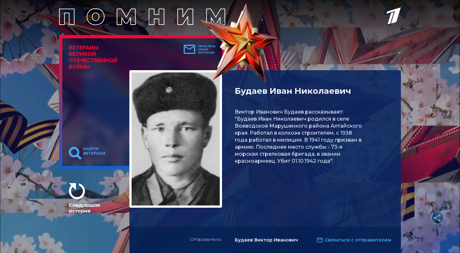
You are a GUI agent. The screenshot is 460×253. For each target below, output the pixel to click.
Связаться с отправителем (358, 240)
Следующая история (84, 208)
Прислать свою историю (207, 49)
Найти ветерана (94, 151)
